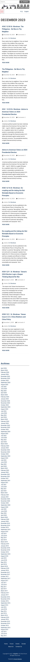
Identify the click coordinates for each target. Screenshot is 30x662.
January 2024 (5, 423)
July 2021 (3, 484)
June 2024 (4, 413)
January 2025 (5, 399)
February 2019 (5, 544)
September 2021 (5, 480)
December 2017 (5, 572)
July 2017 (3, 582)
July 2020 (3, 509)
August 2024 (4, 409)
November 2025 (5, 378)
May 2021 (3, 488)
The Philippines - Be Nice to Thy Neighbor (13, 70)
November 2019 (5, 525)
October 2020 (5, 503)
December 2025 (5, 376)
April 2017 (4, 588)
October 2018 (5, 552)
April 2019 (4, 540)
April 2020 (4, 515)
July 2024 (3, 411)
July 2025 (3, 386)
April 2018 (4, 564)
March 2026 (4, 370)
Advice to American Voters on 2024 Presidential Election (14, 151)
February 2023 (5, 446)
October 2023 (5, 429)
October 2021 (5, 478)
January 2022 (5, 472)
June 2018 (4, 560)
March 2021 (4, 493)
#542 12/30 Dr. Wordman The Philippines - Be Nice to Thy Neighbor (13, 29)
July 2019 (3, 533)
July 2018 (3, 558)
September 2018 (5, 554)
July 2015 (3, 631)
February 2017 (5, 593)
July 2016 (3, 607)
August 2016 (4, 605)
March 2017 (4, 591)
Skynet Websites (18, 659)
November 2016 (5, 599)
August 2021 (4, 482)
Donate (24, 644)
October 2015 (5, 625)
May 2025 (3, 391)
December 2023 (5, 425)
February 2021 (5, 495)
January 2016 (5, 619)
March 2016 (4, 615)
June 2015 (4, 633)
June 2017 (4, 584)
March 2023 (4, 444)
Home (6, 644)
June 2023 (4, 437)
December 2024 (5, 401)
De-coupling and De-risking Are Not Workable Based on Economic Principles (14, 233)
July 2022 (3, 460)
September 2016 (5, 603)
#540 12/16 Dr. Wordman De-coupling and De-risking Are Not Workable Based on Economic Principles (13, 191)
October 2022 (5, 454)
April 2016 (4, 613)
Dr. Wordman (12, 38)
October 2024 (5, 405)
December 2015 (5, 621)
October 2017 (5, 576)
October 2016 (5, 601)
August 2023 (4, 433)
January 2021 (5, 497)
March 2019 (4, 542)
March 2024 (4, 419)
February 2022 (5, 470)
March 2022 (4, 468)
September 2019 (5, 529)
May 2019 (3, 537)
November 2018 (5, 550)
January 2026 (5, 374)
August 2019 (4, 531)
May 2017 (3, 586)
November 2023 (5, 427)
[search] (9, 1)
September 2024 (5, 407)
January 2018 (5, 570)
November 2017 (5, 574)
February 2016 (5, 617)
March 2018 (4, 566)
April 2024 (4, 417)
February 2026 (5, 372)
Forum (12, 644)
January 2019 (5, 546)
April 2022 (4, 466)
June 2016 (4, 609)
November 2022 (5, 452)
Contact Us (19, 646)
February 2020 (5, 519)
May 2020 (3, 513)
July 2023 (3, 435)
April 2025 (4, 392)
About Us (10, 646)
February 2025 (5, 397)
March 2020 (4, 517)
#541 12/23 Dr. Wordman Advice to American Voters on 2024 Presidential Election (15, 111)
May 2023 (3, 439)
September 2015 (5, 627)
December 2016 (5, 597)
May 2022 (3, 464)
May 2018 (3, 562)
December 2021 (5, 474)
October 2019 (5, 527)
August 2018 (4, 556)
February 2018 (5, 568)
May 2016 (3, 611)
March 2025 (4, 395)
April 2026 (4, 368)
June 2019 (4, 535)
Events (17, 644)
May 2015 (3, 635)
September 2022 (5, 456)
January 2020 (5, 521)
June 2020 (4, 511)
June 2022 (4, 462)
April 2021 (4, 491)
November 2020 (5, 501)
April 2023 (4, 442)
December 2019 (5, 523)
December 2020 (5, 499)
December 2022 (5, 450)
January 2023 (5, 448)
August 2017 (4, 580)
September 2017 (5, 578)
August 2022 (4, 458)
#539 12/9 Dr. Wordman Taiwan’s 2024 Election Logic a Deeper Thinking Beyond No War (14, 274)
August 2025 (4, 384)
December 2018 (5, 548)
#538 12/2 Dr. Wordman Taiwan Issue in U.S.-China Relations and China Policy (14, 316)
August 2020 (4, 507)
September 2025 (5, 382)
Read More (5, 62)
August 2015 (4, 629)
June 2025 (4, 388)
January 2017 (5, 595)
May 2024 (3, 415)
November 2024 (5, 403)
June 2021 (4, 486)
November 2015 (5, 623)
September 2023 (5, 431)
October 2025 (5, 380)
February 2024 (5, 421)
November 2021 (5, 476)
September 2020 (5, 505)
